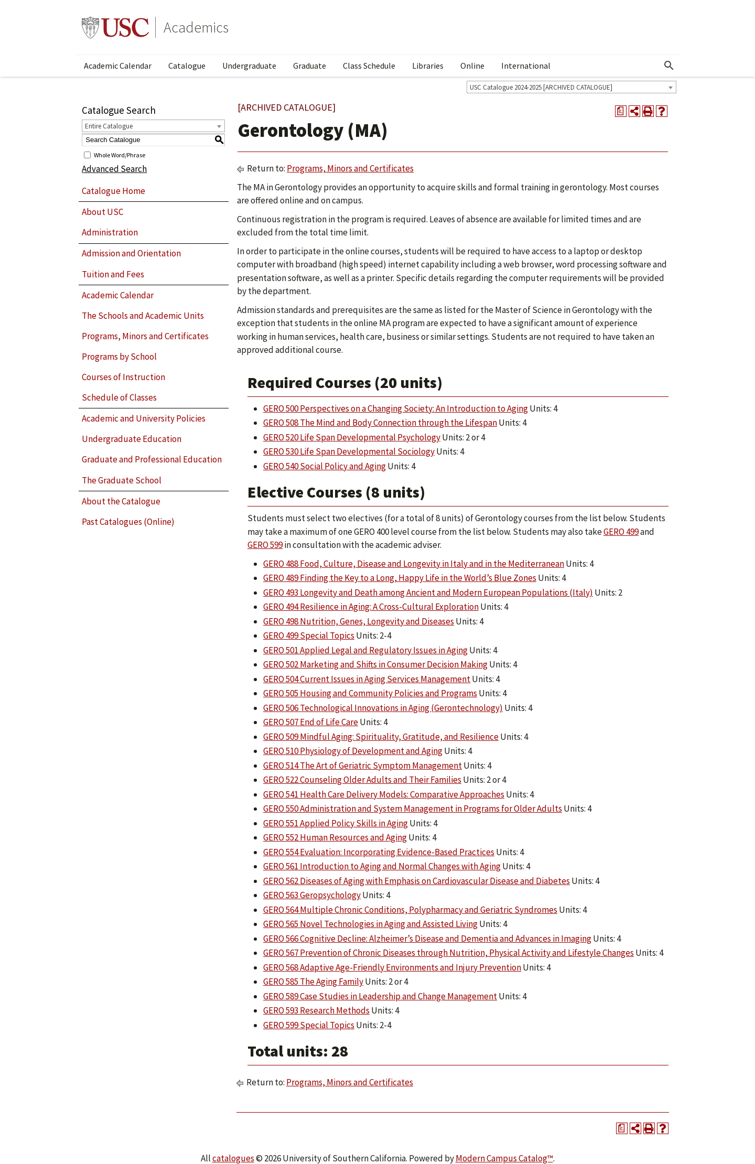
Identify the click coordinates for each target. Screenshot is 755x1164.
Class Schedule (369, 65)
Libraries (428, 65)
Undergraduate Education (131, 439)
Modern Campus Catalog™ (504, 1158)
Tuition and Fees (113, 274)
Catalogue (187, 65)
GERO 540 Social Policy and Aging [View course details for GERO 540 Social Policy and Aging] (324, 466)
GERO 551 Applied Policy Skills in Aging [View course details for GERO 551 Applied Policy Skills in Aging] (335, 823)
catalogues (233, 1158)
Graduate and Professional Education (152, 459)
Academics (196, 27)
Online (472, 65)
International (526, 65)
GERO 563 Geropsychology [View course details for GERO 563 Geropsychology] (312, 895)
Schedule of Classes (119, 397)
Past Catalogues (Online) (128, 521)
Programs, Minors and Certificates (145, 336)
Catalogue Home (113, 191)
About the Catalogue (121, 501)
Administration (110, 232)
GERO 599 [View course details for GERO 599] (265, 545)
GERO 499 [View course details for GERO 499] (621, 531)
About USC (102, 212)
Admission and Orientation (131, 253)
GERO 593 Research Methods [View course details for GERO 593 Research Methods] (316, 1010)
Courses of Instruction (123, 377)
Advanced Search (114, 169)
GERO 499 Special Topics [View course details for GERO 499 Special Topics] (308, 635)
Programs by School (119, 356)
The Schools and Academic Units (143, 315)
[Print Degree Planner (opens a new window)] (621, 111)
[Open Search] (669, 65)
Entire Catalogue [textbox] (109, 126)
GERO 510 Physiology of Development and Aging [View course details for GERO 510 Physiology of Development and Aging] (353, 751)
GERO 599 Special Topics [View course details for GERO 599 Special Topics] (308, 1025)
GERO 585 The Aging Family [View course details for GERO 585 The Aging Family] (313, 981)
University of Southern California (115, 27)
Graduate (309, 65)
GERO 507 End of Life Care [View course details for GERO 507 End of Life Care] (310, 722)
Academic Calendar (118, 65)
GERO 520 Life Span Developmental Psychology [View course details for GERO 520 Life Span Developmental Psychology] (351, 437)
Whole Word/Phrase (119, 154)
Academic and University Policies (144, 418)
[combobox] (571, 87)
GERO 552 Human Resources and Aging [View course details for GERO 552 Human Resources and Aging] (335, 837)
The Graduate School (121, 480)
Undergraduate (249, 65)
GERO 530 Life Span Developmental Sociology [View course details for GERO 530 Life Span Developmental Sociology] (349, 451)
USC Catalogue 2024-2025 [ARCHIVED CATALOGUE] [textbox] (541, 87)
